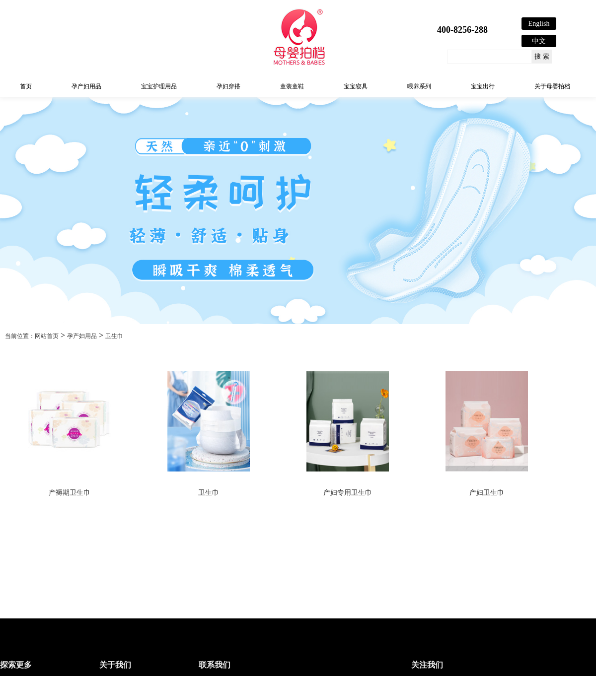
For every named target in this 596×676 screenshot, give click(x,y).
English (539, 23)
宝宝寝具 (356, 86)
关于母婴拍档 (552, 86)
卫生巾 (114, 336)
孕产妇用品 (86, 86)
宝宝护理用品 (159, 86)
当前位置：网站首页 (32, 336)
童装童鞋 (292, 86)
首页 (26, 86)
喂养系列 (419, 86)
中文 (539, 41)
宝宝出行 (483, 86)
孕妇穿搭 (228, 86)
